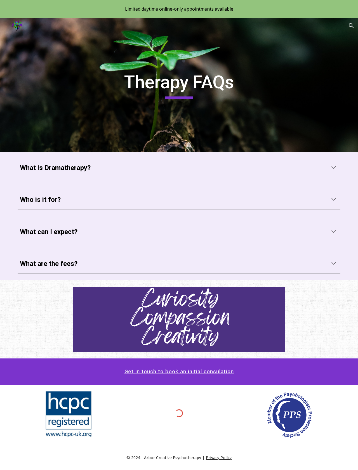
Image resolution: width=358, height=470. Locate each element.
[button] (351, 25)
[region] (179, 9)
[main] (179, 85)
